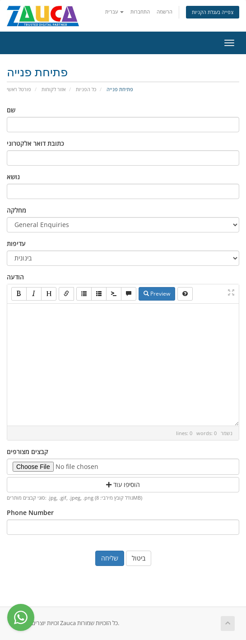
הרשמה (164, 11)
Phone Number (30, 512)
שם (11, 110)
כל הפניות (86, 89)
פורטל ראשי (19, 89)
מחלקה (16, 210)
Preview (157, 293)
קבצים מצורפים (27, 451)
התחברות (140, 11)
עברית (114, 11)
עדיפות (16, 243)
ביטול (138, 558)
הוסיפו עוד (123, 484)
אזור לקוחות (53, 89)
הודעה (15, 277)
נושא (13, 176)
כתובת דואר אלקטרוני (35, 143)
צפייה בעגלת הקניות (212, 12)
